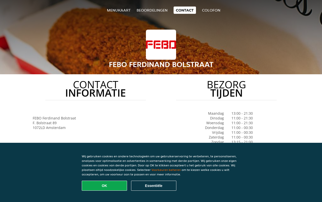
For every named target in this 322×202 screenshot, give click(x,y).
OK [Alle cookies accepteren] (104, 186)
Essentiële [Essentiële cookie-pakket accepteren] (153, 186)
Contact (185, 10)
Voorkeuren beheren (166, 170)
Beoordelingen (152, 10)
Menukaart (119, 10)
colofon (211, 10)
